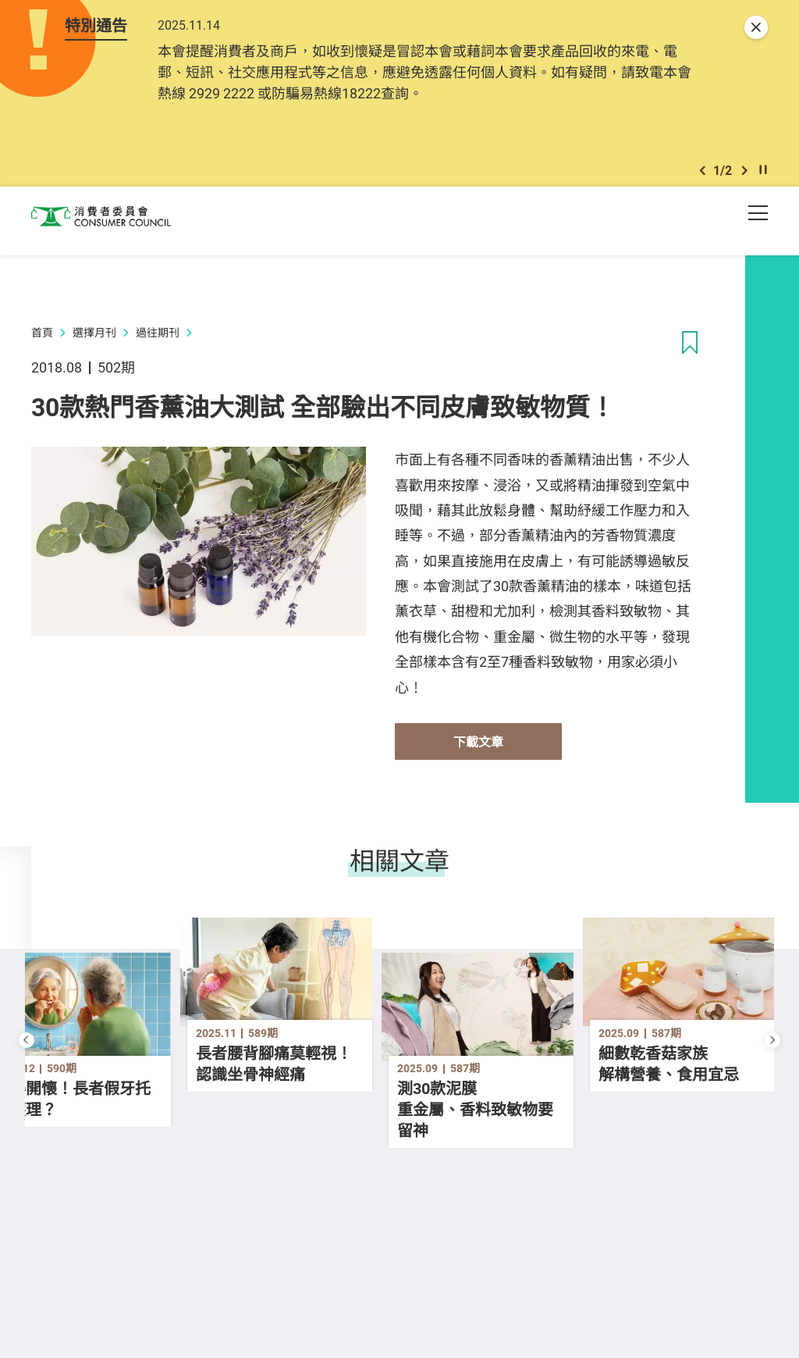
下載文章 (478, 752)
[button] (702, 178)
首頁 (42, 343)
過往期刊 (157, 343)
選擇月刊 (94, 343)
